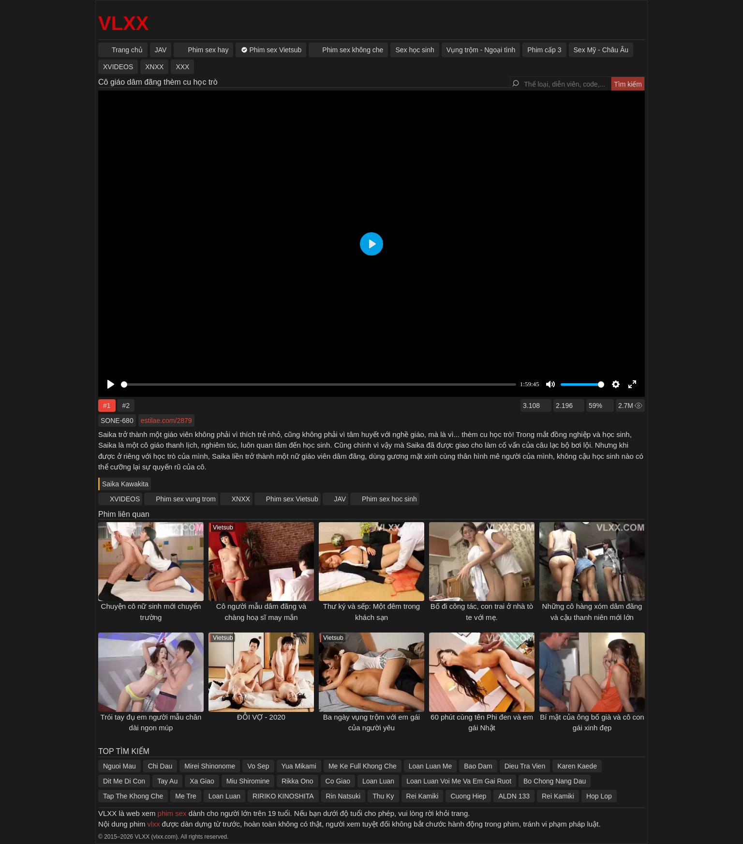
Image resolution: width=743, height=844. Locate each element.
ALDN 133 (514, 796)
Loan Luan (378, 781)
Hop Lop (599, 796)
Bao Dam (478, 766)
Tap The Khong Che (133, 796)
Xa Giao (202, 781)
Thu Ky (383, 796)
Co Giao (338, 781)
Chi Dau (160, 766)
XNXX (241, 499)
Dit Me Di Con (124, 781)
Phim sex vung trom (186, 499)
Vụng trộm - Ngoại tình (481, 50)
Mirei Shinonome (209, 766)
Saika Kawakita (125, 484)
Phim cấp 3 (544, 50)
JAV (340, 499)
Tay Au (167, 781)
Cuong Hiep (468, 796)
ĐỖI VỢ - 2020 (261, 717)
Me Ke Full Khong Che (362, 766)
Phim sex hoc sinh (389, 499)
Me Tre (185, 796)
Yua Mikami (299, 766)
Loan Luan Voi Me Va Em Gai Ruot (458, 781)
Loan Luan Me (430, 766)
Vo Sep (258, 766)
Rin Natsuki (343, 796)
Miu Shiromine (247, 781)
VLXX (123, 23)
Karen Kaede (577, 766)
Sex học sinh (414, 50)
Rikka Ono (297, 781)
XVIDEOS (125, 499)
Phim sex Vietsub (292, 499)
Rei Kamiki (422, 796)
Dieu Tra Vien (525, 766)
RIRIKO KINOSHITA (283, 796)
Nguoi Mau (119, 766)
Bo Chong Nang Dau (554, 781)
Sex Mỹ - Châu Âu (601, 50)
